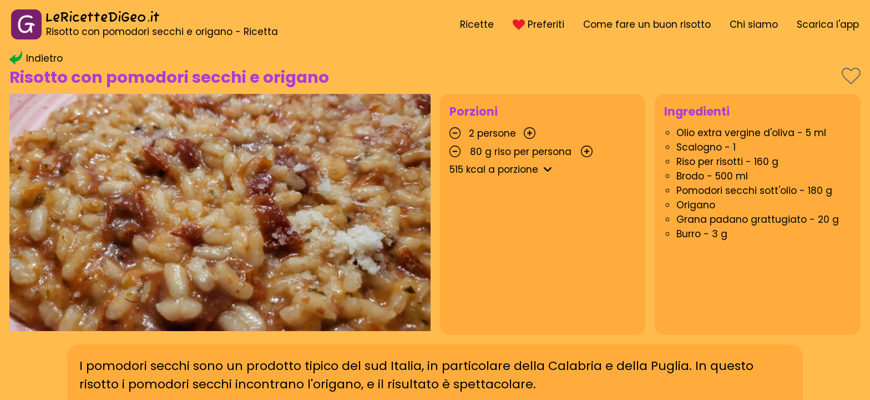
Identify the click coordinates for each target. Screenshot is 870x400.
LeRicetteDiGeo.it (102, 18)
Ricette (477, 24)
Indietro (36, 58)
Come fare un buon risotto (647, 24)
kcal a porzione (502, 169)
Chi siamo (754, 24)
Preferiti (538, 24)
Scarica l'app (828, 24)
